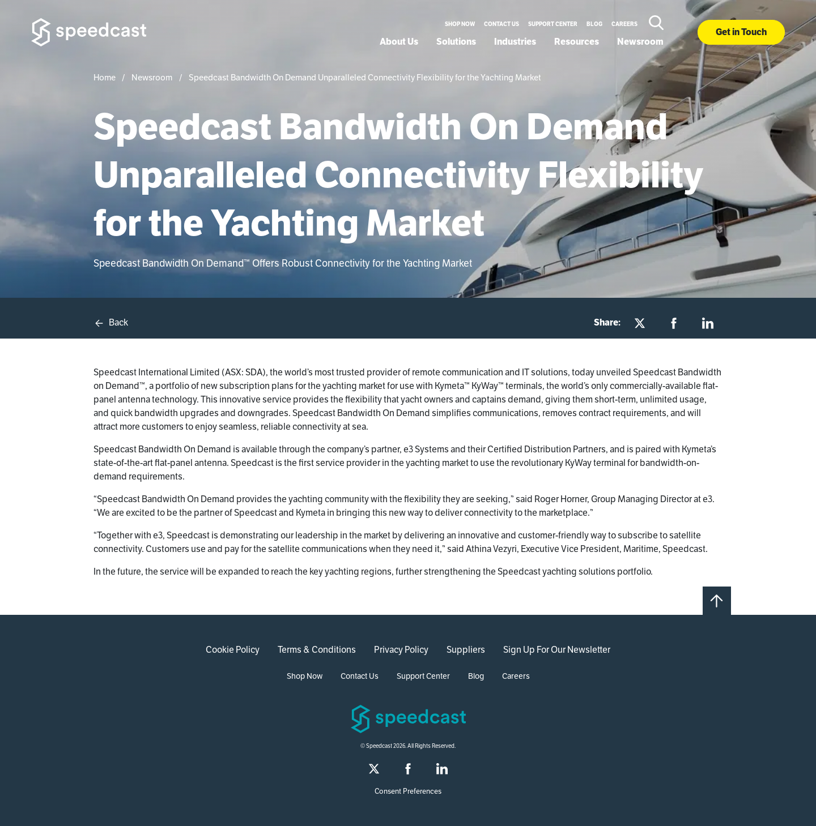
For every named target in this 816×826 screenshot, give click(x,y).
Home (105, 77)
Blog (594, 24)
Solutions (456, 42)
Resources (576, 42)
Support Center (552, 24)
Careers (624, 24)
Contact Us (501, 24)
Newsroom (640, 42)
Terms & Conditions (317, 650)
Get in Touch (741, 32)
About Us (399, 42)
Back (111, 322)
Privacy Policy (401, 650)
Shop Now (460, 24)
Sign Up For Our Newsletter (556, 650)
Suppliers (466, 650)
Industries (515, 42)
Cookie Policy (233, 650)
